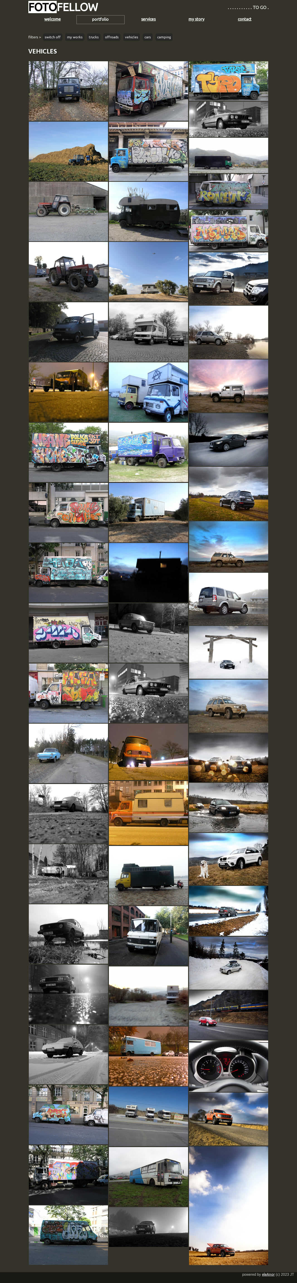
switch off (53, 37)
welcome (52, 19)
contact (244, 19)
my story (196, 19)
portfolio (100, 19)
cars (148, 37)
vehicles (131, 37)
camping (164, 37)
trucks (94, 37)
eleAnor (268, 1274)
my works (75, 37)
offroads (112, 37)
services (148, 19)
